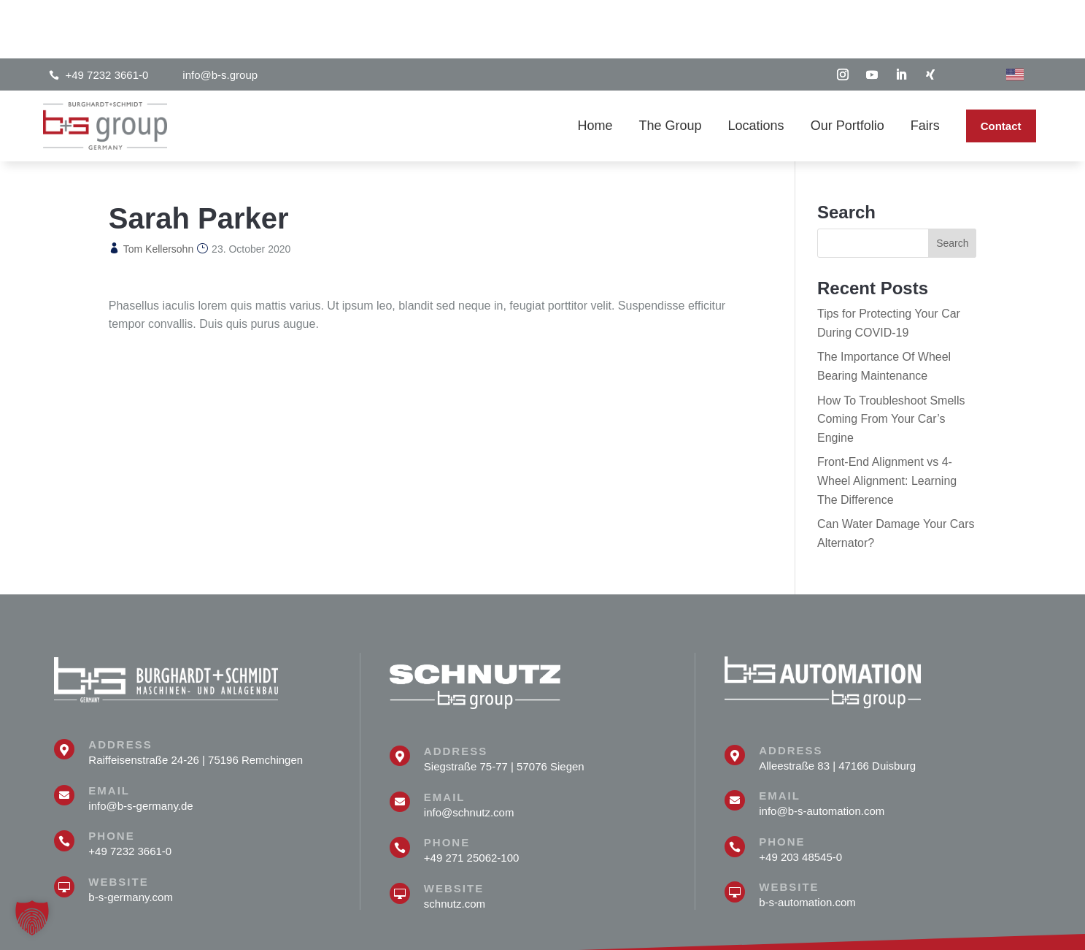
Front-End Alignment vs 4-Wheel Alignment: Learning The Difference (887, 422)
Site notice (936, 929)
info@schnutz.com (469, 754)
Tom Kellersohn (158, 190)
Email (109, 732)
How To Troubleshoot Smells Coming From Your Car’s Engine (891, 361)
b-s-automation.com (807, 844)
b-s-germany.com (130, 838)
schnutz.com (454, 845)
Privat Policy (1003, 929)
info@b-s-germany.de (140, 747)
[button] (32, 918)
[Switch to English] (1015, 16)
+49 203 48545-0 (800, 798)
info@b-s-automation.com (821, 752)
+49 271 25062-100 (472, 799)
